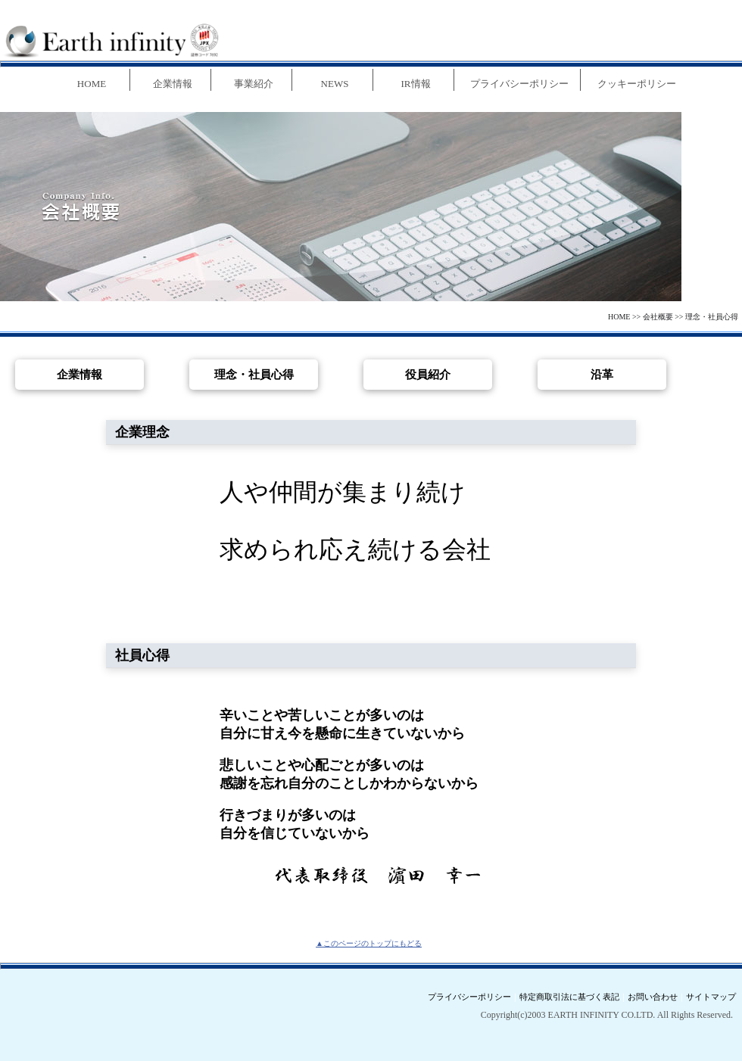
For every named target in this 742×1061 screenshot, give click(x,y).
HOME (619, 317)
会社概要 (658, 317)
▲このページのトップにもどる (369, 943)
